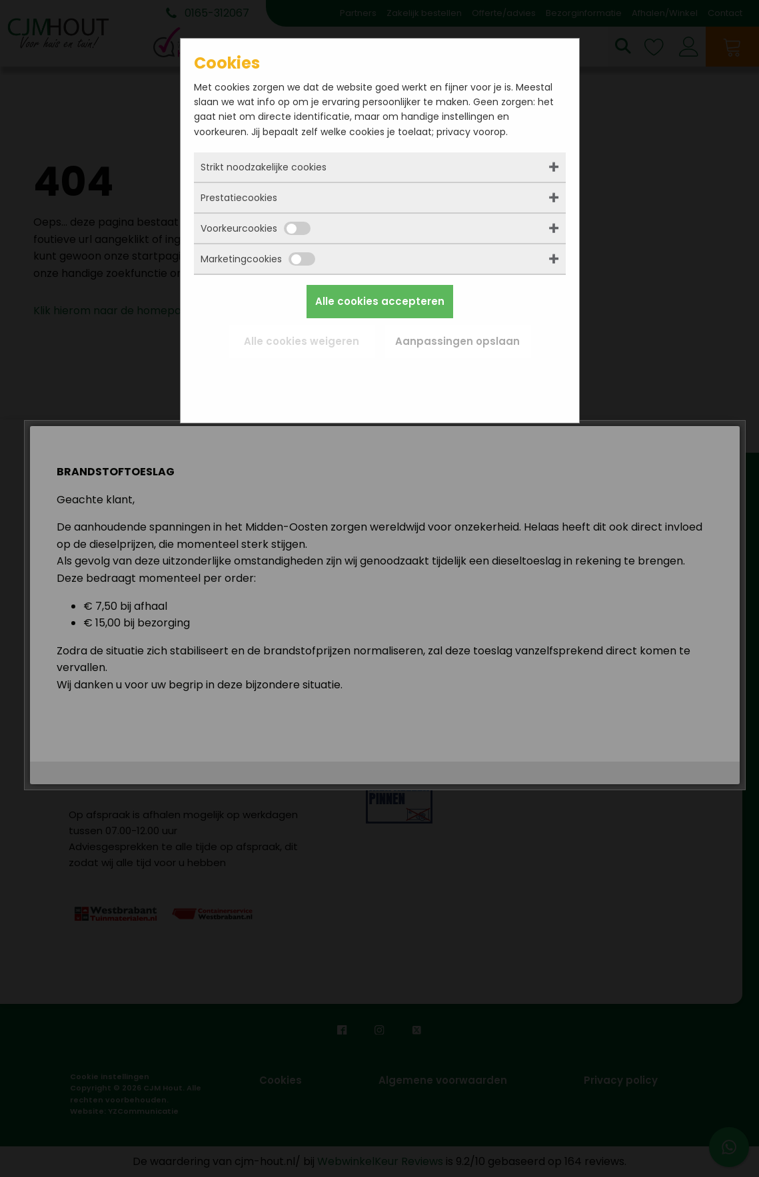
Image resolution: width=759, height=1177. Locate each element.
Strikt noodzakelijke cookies (264, 167)
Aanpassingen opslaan (457, 341)
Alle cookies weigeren (301, 341)
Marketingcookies (258, 259)
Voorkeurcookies (256, 228)
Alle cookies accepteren (379, 301)
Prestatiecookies (239, 197)
